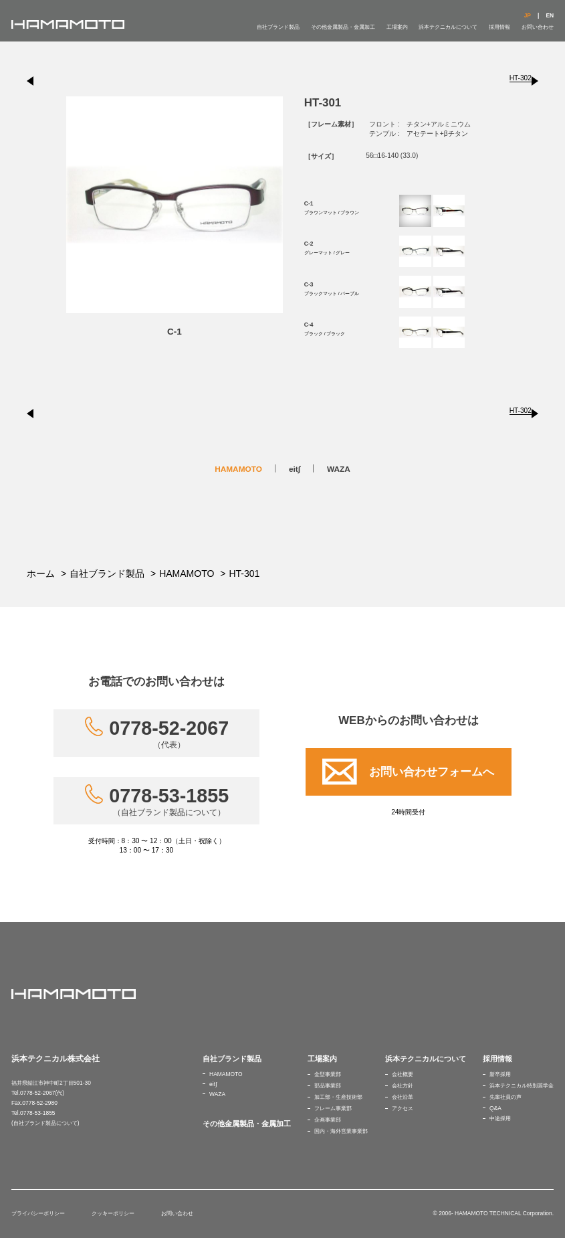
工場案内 (397, 26)
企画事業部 (327, 1119)
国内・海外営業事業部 (341, 1131)
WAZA (338, 469)
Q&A (495, 1108)
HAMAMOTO (238, 469)
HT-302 (521, 78)
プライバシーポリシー (38, 1213)
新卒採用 (500, 1074)
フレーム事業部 (333, 1108)
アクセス (402, 1108)
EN (550, 15)
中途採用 (500, 1118)
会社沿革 (402, 1096)
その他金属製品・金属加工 (343, 26)
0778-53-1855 (169, 801)
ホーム (41, 573)
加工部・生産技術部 (338, 1096)
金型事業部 (327, 1074)
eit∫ (294, 469)
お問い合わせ (538, 26)
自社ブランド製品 (278, 26)
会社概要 (402, 1074)
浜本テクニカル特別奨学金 (521, 1085)
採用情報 (499, 26)
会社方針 (402, 1085)
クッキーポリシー (113, 1213)
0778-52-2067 (169, 733)
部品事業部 (327, 1085)
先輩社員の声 (505, 1096)
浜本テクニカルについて (448, 26)
